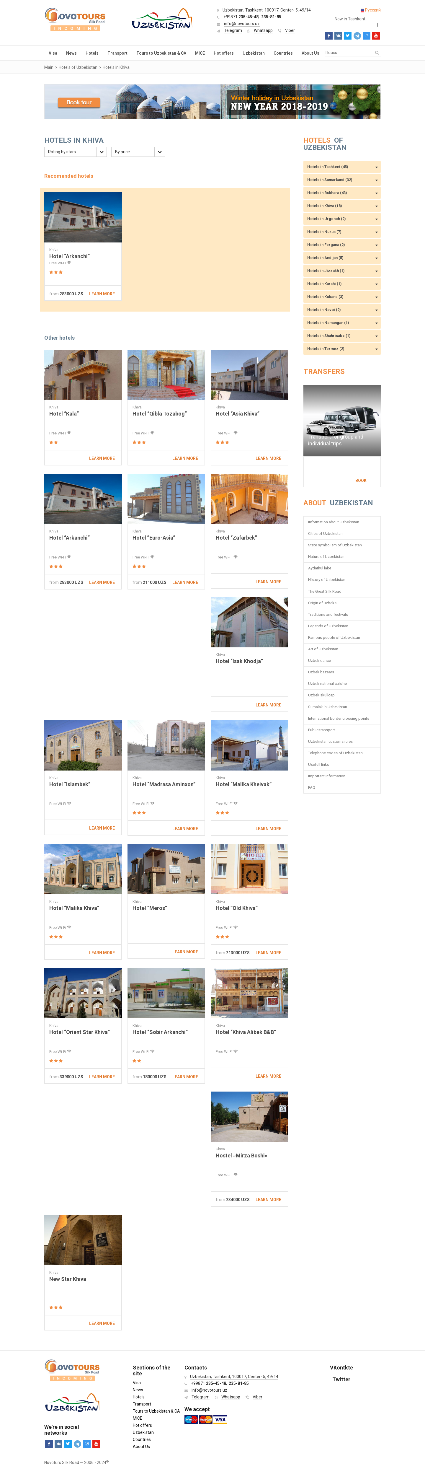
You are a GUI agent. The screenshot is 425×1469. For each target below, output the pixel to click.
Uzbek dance (319, 660)
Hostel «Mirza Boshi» (241, 1155)
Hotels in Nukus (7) (324, 231)
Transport (117, 53)
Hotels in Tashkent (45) (327, 167)
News (71, 53)
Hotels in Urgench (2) (326, 218)
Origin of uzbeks (322, 603)
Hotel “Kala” (64, 414)
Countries (283, 53)
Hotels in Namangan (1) (328, 322)
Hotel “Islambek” (69, 784)
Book (361, 480)
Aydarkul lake (319, 568)
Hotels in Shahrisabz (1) (328, 335)
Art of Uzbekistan (323, 649)
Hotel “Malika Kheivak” (244, 784)
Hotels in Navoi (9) (324, 309)
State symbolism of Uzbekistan (335, 545)
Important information (326, 776)
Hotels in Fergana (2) (326, 244)
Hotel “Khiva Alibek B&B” (246, 1032)
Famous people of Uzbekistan (334, 637)
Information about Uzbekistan (333, 522)
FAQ (311, 787)
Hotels (92, 53)
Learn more (102, 293)
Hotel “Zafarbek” (236, 538)
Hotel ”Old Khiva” (237, 908)
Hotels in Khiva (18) (324, 205)
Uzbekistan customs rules (330, 741)
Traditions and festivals (328, 614)
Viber (290, 30)
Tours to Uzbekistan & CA (161, 53)
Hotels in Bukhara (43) (327, 192)
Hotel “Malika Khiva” (74, 908)
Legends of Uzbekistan (328, 626)
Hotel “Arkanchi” (69, 256)
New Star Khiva (67, 1279)
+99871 (241, 16)
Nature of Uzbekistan (326, 556)
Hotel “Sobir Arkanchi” (160, 1032)
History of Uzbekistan (326, 579)
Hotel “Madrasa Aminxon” (164, 784)
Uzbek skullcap (321, 695)
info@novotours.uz (242, 23)
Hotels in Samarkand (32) (329, 179)
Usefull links (318, 764)
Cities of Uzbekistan (325, 533)
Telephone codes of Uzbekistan (335, 753)
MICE (200, 53)
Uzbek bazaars (321, 672)
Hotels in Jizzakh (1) (325, 270)
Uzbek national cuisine (327, 683)
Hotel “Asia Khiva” (237, 414)
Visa (53, 53)
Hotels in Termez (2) (325, 348)
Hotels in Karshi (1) (324, 283)
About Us (310, 53)
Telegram (233, 30)
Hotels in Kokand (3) (325, 296)
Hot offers (224, 53)
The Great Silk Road (324, 591)
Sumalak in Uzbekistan (327, 707)
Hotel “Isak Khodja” (239, 661)
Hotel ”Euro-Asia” (154, 538)
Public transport (321, 730)
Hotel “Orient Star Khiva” (79, 1032)
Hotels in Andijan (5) (325, 257)
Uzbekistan (254, 53)
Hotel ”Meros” (150, 908)
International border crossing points (339, 718)
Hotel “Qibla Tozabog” (160, 414)
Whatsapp (263, 30)
